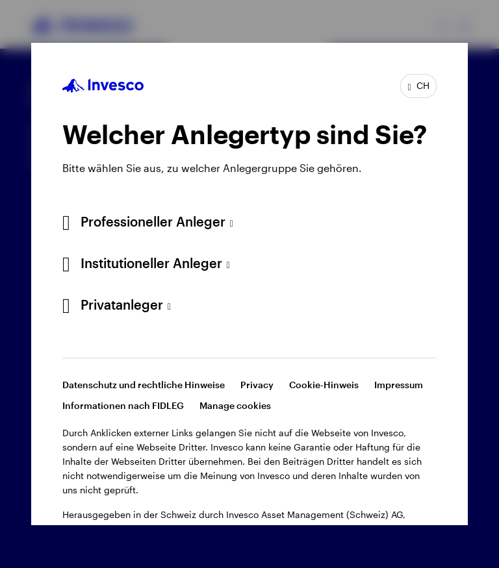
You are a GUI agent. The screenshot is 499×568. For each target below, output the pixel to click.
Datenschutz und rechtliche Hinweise (143, 384)
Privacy (257, 384)
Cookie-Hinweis (324, 384)
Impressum (398, 384)
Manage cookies (235, 405)
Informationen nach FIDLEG (123, 405)
